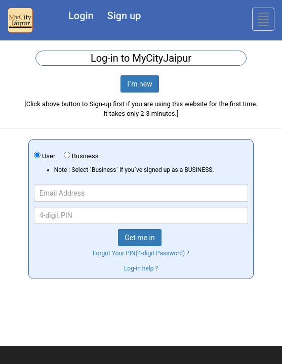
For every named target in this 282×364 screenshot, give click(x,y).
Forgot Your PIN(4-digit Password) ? (141, 253)
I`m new (139, 84)
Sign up (124, 16)
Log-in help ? (141, 268)
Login (81, 16)
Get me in (139, 238)
